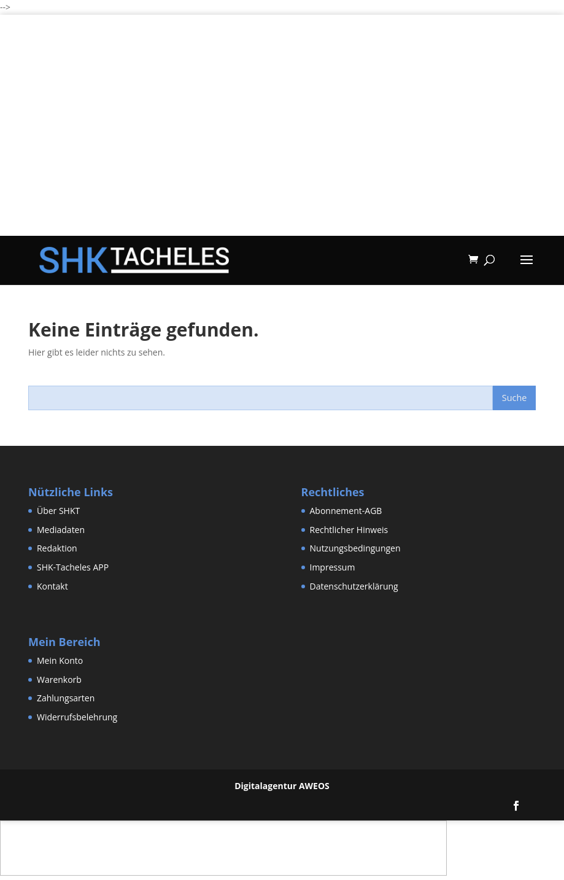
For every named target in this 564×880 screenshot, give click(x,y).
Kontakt (52, 586)
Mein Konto (60, 660)
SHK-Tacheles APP (73, 567)
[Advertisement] (282, 150)
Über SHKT (58, 510)
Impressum (332, 567)
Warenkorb (59, 679)
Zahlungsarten (66, 698)
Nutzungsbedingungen (355, 548)
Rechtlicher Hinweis (349, 529)
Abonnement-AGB (346, 510)
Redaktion (57, 548)
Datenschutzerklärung (354, 586)
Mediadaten (61, 529)
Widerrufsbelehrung (77, 717)
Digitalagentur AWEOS (282, 786)
